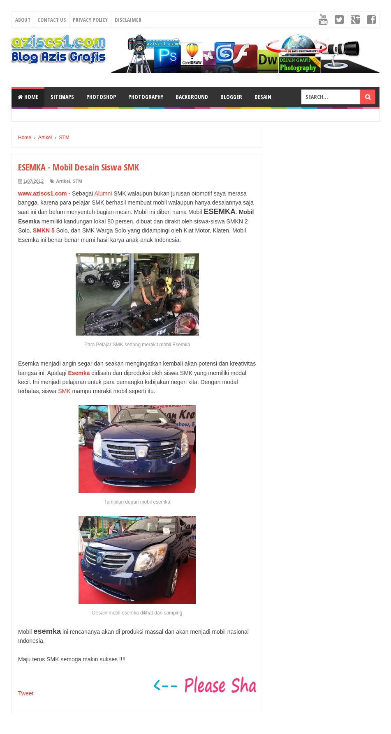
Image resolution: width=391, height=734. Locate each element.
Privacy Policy (90, 19)
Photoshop (101, 97)
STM (77, 181)
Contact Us (51, 19)
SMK (64, 391)
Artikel (63, 181)
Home (28, 97)
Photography (145, 97)
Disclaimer (128, 19)
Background (192, 97)
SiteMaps (62, 97)
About (22, 19)
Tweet (25, 693)
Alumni (103, 193)
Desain (262, 97)
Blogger (231, 97)
